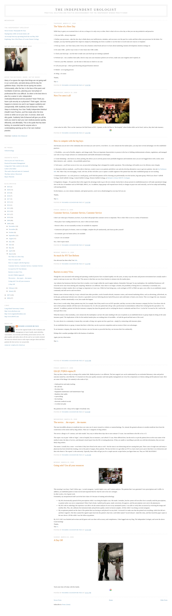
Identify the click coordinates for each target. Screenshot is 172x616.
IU (57, 81)
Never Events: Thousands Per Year (15, 31)
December (12, 226)
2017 (8, 199)
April (10, 251)
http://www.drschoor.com (12, 311)
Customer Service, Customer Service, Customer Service (78, 213)
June (10, 245)
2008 (8, 223)
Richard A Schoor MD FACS (28, 326)
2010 (8, 217)
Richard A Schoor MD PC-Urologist (118, 178)
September (12, 235)
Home (111, 600)
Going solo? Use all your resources (69, 465)
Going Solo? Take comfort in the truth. (16, 166)
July (10, 241)
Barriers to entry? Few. (63, 272)
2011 (8, 214)
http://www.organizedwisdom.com (15, 314)
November (12, 229)
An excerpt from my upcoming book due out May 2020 (21, 36)
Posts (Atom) (66, 604)
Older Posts (163, 600)
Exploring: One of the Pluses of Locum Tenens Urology (22, 39)
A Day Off (58, 540)
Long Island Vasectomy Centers (14, 308)
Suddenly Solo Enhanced (19, 136)
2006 (8, 298)
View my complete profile (15, 345)
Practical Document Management (15, 163)
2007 (8, 295)
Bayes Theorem (9, 177)
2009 (8, 220)
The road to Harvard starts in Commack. (17, 171)
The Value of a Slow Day (64, 26)
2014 (8, 205)
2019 (8, 193)
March (11, 254)
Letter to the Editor (10, 169)
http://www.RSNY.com (12, 316)
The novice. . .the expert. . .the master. (70, 422)
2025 (8, 187)
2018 (8, 196)
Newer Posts (57, 600)
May (10, 248)
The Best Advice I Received (13, 174)
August (11, 238)
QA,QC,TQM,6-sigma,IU (65, 371)
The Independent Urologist (86, 9)
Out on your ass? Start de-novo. (14, 160)
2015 (8, 202)
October (11, 232)
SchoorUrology (9, 150)
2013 (8, 208)
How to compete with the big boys (68, 141)
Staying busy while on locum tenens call (17, 34)
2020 (8, 190)
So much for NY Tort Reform (66, 255)
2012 (8, 211)
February (12, 288)
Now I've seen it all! (62, 95)
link (76, 260)
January (11, 291)
